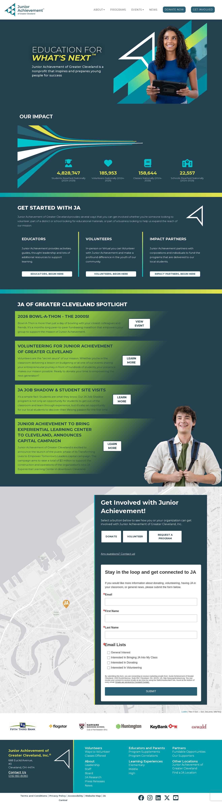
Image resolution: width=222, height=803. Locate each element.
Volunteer (135, 536)
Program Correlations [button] (143, 755)
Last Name (112, 627)
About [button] (89, 761)
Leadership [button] (92, 765)
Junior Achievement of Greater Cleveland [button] (187, 766)
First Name (112, 611)
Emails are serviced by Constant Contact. (132, 682)
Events (136, 9)
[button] (104, 9)
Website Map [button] (93, 795)
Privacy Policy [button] (57, 795)
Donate (111, 536)
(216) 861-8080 (18, 776)
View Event (139, 323)
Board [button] (89, 773)
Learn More (131, 360)
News (153, 9)
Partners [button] (179, 748)
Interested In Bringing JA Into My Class (134, 657)
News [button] (88, 785)
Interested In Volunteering (126, 667)
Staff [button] (88, 769)
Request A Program (165, 536)
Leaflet (184, 712)
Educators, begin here (47, 273)
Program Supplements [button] (144, 751)
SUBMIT (151, 691)
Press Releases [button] (95, 781)
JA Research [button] (93, 777)
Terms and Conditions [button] (33, 795)
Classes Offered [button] (95, 755)
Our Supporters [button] (183, 755)
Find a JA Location (184, 772)
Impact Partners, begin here (175, 273)
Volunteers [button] (93, 748)
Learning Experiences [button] (146, 761)
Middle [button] (133, 769)
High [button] (132, 773)
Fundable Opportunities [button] (188, 751)
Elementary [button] (137, 765)
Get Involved (203, 9)
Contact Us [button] (17, 772)
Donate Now (174, 9)
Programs (118, 9)
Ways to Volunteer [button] (97, 751)
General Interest (120, 652)
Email (108, 594)
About (98, 9)
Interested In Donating (124, 662)
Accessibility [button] (75, 795)
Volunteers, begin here (111, 273)
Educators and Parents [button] (147, 748)
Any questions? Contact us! (118, 553)
